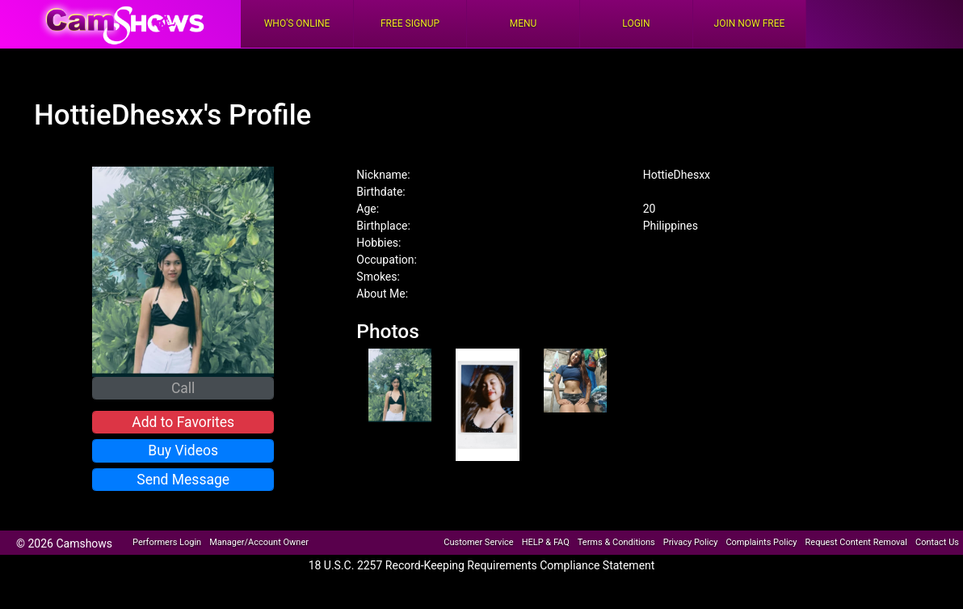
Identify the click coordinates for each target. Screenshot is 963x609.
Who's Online (297, 23)
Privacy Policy (690, 542)
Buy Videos (183, 450)
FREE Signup (410, 23)
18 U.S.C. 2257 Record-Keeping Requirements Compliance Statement (482, 565)
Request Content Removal (856, 542)
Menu (523, 23)
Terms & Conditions (616, 542)
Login (636, 23)
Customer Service (478, 542)
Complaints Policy (761, 542)
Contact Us (937, 542)
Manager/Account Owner (259, 542)
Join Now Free (749, 23)
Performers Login (166, 542)
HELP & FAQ (546, 542)
